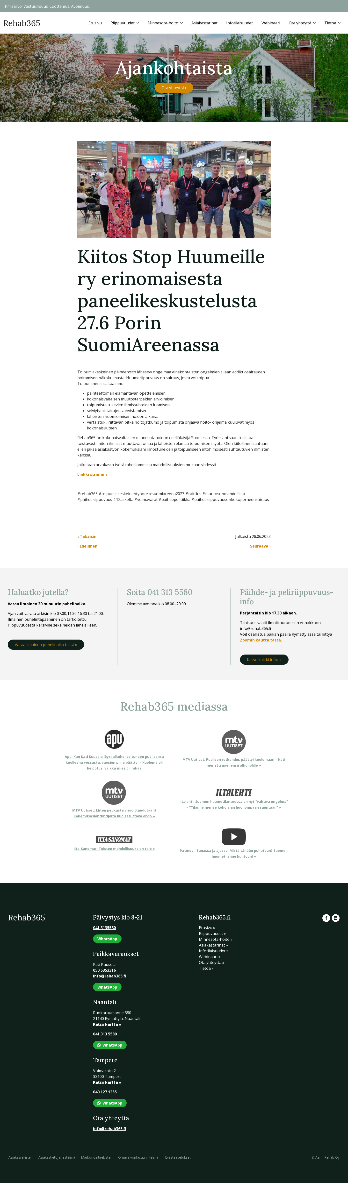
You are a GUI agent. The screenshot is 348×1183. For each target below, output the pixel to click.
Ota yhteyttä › (174, 87)
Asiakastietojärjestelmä (56, 1157)
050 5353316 (104, 970)
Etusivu (95, 23)
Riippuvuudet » (212, 933)
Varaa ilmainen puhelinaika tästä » (46, 644)
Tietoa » (206, 968)
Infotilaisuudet (239, 23)
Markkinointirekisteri (96, 1157)
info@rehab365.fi (109, 976)
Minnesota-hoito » (215, 939)
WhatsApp (107, 938)
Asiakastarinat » (213, 945)
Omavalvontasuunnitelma (138, 1157)
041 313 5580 (105, 1034)
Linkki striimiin (92, 474)
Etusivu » (207, 927)
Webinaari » (209, 956)
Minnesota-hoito (163, 23)
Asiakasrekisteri (20, 1157)
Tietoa (330, 23)
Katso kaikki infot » (264, 659)
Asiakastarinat (204, 23)
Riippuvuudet (122, 23)
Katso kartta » (107, 1024)
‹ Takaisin (86, 536)
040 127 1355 (105, 1092)
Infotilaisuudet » (213, 951)
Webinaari (270, 23)
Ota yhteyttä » (211, 962)
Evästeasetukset (178, 1157)
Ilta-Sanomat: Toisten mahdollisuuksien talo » (114, 848)
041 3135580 (104, 927)
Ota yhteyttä (300, 23)
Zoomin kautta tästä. (261, 640)
